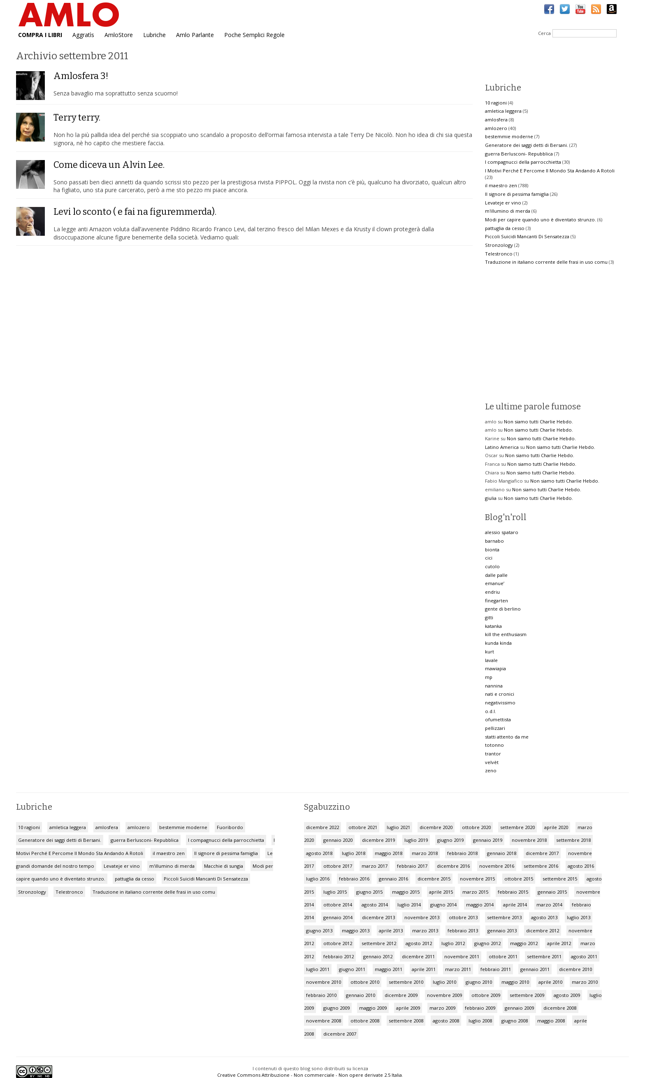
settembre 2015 (560, 879)
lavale (491, 660)
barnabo (494, 541)
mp (488, 677)
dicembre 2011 (418, 956)
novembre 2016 (496, 866)
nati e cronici (499, 694)
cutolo (492, 566)
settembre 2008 (406, 1021)
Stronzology (499, 245)
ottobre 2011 (503, 956)
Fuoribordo (230, 827)
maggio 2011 (388, 969)
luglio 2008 (480, 1021)
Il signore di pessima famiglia (517, 194)
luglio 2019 (416, 840)
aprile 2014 (515, 904)
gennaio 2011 (535, 969)
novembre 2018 (529, 840)
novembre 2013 (421, 917)
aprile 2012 (559, 943)
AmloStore (118, 35)
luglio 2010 (444, 982)
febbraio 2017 (412, 866)
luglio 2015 (335, 892)
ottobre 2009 (485, 995)
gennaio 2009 (519, 1008)
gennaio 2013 (502, 930)
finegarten (496, 600)
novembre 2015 (477, 879)
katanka (493, 626)
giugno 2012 (487, 943)
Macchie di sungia (223, 866)
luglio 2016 (317, 879)
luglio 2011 (317, 969)
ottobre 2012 (337, 943)
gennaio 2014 (338, 917)
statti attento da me (507, 737)
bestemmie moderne (509, 136)
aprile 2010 (550, 982)
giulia (491, 498)
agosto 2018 (319, 853)
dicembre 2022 (322, 827)
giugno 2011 (352, 969)
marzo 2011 (458, 969)
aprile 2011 (424, 969)
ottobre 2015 (518, 879)
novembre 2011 (461, 956)
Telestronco (499, 254)
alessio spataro (501, 532)
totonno (494, 745)
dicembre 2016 (453, 866)
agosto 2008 (446, 1021)
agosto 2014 (375, 904)
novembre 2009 (444, 995)
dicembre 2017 (542, 853)
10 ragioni (496, 103)
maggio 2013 (355, 930)
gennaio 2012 (377, 956)
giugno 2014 (443, 904)
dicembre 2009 (401, 995)
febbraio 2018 (462, 853)
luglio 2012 (453, 943)
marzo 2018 (425, 853)
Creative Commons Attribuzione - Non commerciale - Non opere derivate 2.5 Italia (309, 1075)
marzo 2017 (374, 866)
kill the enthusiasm (506, 634)
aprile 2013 (391, 930)
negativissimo (500, 702)
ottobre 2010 (364, 982)
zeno (491, 770)
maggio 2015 (406, 892)
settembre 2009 (527, 995)
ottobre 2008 (364, 1021)
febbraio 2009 (480, 1008)
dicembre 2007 (339, 1034)
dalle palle (496, 575)
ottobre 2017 (337, 866)
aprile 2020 (556, 827)
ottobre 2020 (476, 827)
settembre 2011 (544, 956)
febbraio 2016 (354, 879)
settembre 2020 (517, 827)
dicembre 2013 (378, 917)
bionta (492, 549)
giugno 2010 (479, 982)
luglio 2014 (409, 904)
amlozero (496, 128)
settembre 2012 (379, 943)
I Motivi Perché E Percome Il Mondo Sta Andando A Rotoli (550, 170)
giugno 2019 (450, 840)
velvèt (492, 762)
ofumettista (498, 719)
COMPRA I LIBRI (40, 35)
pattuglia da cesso (504, 228)
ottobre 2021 (362, 827)
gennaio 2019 (487, 840)
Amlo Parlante (195, 35)
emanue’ (494, 583)
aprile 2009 (408, 1008)
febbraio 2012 (338, 956)
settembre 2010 (406, 982)
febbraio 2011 (495, 969)
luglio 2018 (353, 853)
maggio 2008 (551, 1021)
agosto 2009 (567, 995)
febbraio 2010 (321, 995)
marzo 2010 (585, 982)
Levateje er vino (503, 203)
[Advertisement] (554, 333)
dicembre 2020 (436, 827)
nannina (494, 686)
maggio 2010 (515, 982)
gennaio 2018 (501, 853)
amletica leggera (503, 111)
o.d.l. (490, 711)
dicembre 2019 (378, 840)
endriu (492, 592)
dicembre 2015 (434, 879)
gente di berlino (503, 609)
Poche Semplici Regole (254, 35)
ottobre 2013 (463, 917)
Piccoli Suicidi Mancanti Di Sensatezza (527, 236)
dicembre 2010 (575, 969)
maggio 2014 (480, 904)
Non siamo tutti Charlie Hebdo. (538, 421)
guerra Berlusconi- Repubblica (519, 154)
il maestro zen (501, 185)
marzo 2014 (549, 904)
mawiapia (495, 668)
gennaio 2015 (552, 892)
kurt (489, 651)
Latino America (502, 447)
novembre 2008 (323, 1021)
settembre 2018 (573, 840)
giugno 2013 (319, 930)
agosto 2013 (544, 917)
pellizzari (495, 728)
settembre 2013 (504, 917)
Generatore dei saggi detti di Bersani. (526, 145)
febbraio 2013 (463, 930)
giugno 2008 (514, 1021)
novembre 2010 (323, 982)
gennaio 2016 (393, 879)
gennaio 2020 (338, 840)
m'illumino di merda (507, 211)
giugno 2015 (369, 892)
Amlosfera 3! (81, 75)
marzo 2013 (425, 930)
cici (488, 558)
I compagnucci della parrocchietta (523, 162)
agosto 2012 (419, 943)
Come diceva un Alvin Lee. (109, 164)
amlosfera (496, 119)
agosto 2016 (581, 866)
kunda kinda (498, 643)
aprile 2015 (441, 892)
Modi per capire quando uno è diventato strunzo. (540, 219)
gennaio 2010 (360, 995)
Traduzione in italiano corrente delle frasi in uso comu (546, 262)
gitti (489, 617)
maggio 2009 (373, 1008)
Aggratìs (83, 35)
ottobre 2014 (337, 904)
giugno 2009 (336, 1008)
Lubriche (154, 35)
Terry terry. (76, 117)
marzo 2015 (475, 892)
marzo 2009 (442, 1008)
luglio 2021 (398, 827)
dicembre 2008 (559, 1008)
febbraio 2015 (513, 892)
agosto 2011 (584, 956)
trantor (493, 753)
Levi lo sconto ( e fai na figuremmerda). (134, 211)
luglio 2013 (578, 917)
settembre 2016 (541, 866)
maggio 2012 (524, 943)
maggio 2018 (388, 853)
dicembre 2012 (542, 930)
